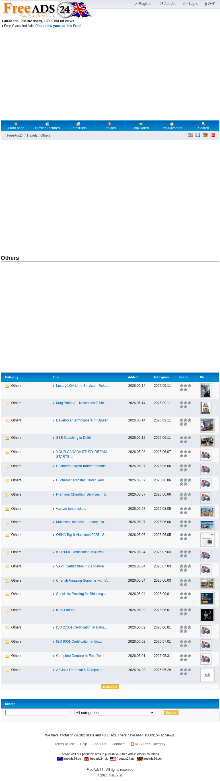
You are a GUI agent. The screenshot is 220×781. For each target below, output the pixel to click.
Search (203, 126)
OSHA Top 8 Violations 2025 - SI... (82, 535)
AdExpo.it (115, 775)
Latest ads (79, 126)
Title (56, 377)
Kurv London (65, 610)
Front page (16, 126)
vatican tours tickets (71, 509)
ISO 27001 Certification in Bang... (81, 627)
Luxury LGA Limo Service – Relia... (82, 386)
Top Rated (141, 126)
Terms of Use (65, 744)
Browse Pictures (47, 126)
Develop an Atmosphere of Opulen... (83, 420)
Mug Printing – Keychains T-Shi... (81, 403)
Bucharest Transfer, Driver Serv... (81, 480)
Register (145, 4)
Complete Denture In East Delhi (80, 656)
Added (133, 377)
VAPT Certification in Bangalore (80, 566)
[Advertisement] (54, 194)
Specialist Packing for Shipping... (81, 594)
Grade (183, 377)
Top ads (110, 126)
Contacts (118, 744)
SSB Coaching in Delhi (73, 438)
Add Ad (169, 4)
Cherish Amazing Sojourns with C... (83, 580)
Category (12, 377)
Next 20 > (110, 686)
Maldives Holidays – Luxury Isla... (81, 522)
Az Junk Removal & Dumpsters (79, 670)
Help (83, 744)
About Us (99, 744)
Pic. (202, 377)
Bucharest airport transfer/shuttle (81, 466)
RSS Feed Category (150, 744)
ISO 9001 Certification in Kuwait (80, 552)
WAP (211, 4)
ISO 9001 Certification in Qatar (79, 642)
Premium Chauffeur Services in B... (82, 494)
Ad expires (162, 377)
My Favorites (172, 126)
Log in (193, 4)
